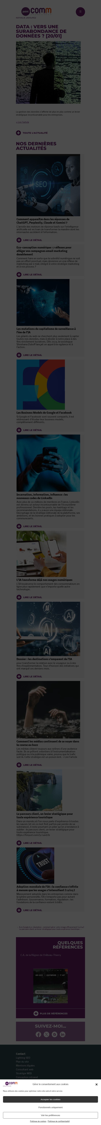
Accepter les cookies (50, 1099)
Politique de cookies (38, 1121)
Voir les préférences (50, 1115)
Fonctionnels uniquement (50, 1107)
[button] (96, 1084)
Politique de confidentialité (59, 1121)
